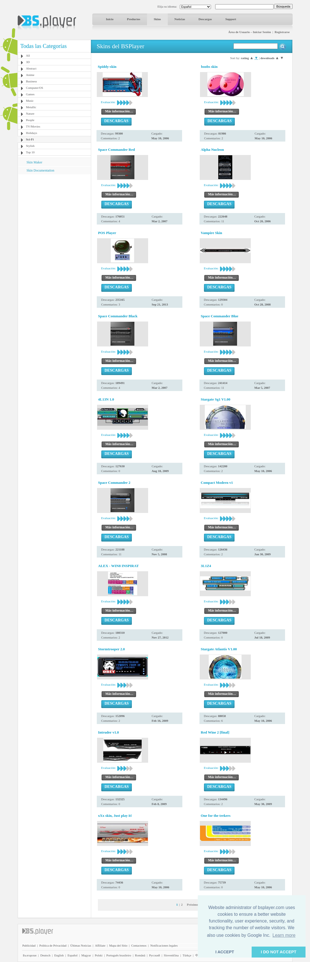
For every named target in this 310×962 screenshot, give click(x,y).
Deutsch (45, 955)
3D (28, 62)
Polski (99, 955)
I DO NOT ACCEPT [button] (279, 952)
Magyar (86, 955)
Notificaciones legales (164, 945)
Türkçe (187, 955)
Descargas (205, 19)
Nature (30, 113)
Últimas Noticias (80, 945)
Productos (133, 19)
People (30, 120)
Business (31, 81)
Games (30, 94)
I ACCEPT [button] (224, 952)
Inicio (110, 19)
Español (72, 955)
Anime (30, 75)
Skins (157, 19)
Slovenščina (171, 955)
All (28, 55)
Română (140, 955)
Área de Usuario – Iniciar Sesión (249, 32)
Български (30, 955)
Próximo (192, 904)
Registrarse (282, 32)
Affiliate (100, 945)
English (59, 955)
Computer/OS (34, 87)
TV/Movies (33, 126)
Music (30, 100)
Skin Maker (34, 162)
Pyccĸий (154, 955)
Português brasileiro (118, 955)
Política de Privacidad (52, 945)
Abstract (31, 68)
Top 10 (30, 152)
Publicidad (29, 945)
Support (230, 19)
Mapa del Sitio (118, 945)
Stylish (30, 145)
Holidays (31, 133)
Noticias (179, 19)
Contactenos (138, 945)
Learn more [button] (283, 935)
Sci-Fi (30, 139)
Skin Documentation (40, 170)
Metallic (31, 107)
